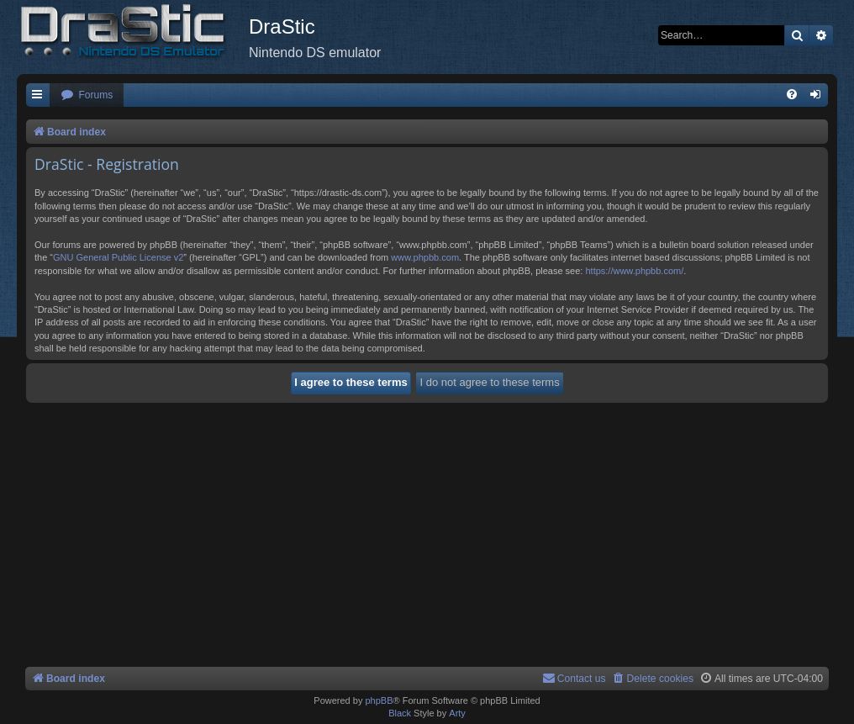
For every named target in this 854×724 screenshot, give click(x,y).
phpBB (379, 700)
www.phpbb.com (425, 257)
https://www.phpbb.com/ (634, 271)
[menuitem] (86, 95)
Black (399, 713)
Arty (457, 713)
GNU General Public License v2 (118, 257)
